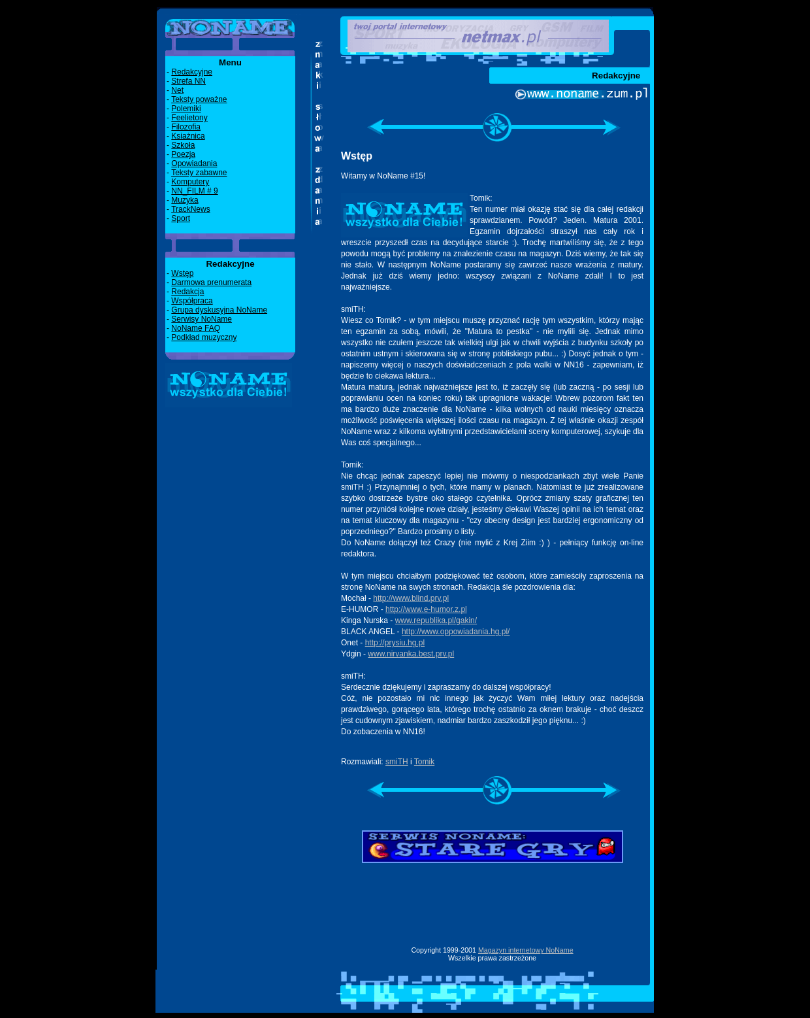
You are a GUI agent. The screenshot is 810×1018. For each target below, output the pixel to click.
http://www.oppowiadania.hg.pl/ (456, 631)
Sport (180, 218)
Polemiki (186, 108)
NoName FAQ (195, 328)
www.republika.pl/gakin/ (436, 620)
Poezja (183, 154)
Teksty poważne (199, 99)
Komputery (190, 181)
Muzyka (184, 200)
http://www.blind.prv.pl (411, 598)
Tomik (424, 761)
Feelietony (189, 117)
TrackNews (190, 209)
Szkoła (183, 145)
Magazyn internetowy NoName (526, 950)
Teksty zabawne (199, 172)
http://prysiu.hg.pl (395, 642)
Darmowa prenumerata (211, 282)
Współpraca (191, 300)
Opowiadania (194, 163)
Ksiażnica (187, 136)
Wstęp (182, 273)
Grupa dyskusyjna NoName (219, 309)
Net (177, 90)
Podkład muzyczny (203, 337)
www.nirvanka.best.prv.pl (411, 653)
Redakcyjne (191, 71)
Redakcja (187, 291)
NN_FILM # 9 (194, 190)
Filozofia (186, 126)
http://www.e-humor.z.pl (426, 609)
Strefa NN (188, 81)
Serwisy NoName (201, 319)
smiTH (396, 761)
